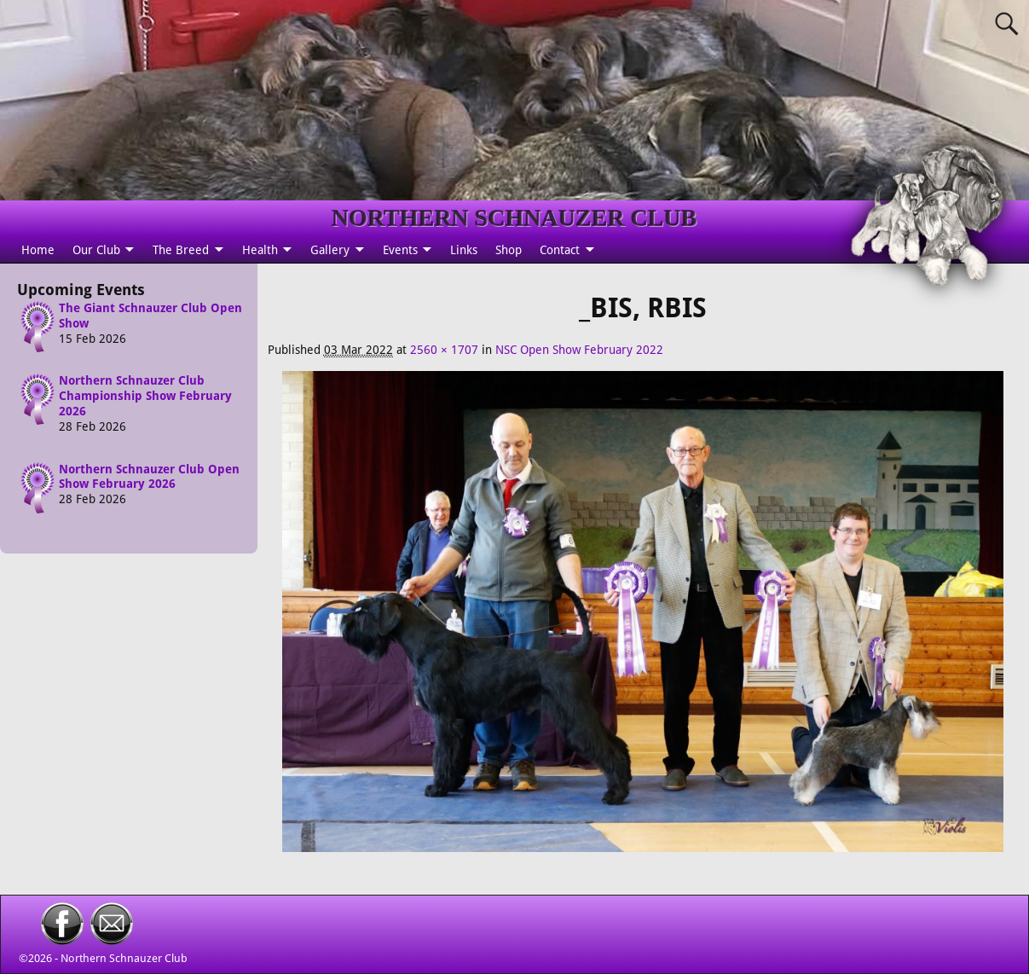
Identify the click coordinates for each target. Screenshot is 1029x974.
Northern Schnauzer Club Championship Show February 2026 (145, 396)
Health (260, 250)
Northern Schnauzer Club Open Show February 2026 (149, 476)
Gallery (330, 250)
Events (400, 250)
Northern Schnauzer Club (124, 958)
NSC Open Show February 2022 (579, 350)
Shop (508, 250)
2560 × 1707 (444, 350)
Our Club (96, 250)
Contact (560, 250)
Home (38, 250)
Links (463, 250)
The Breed (181, 250)
